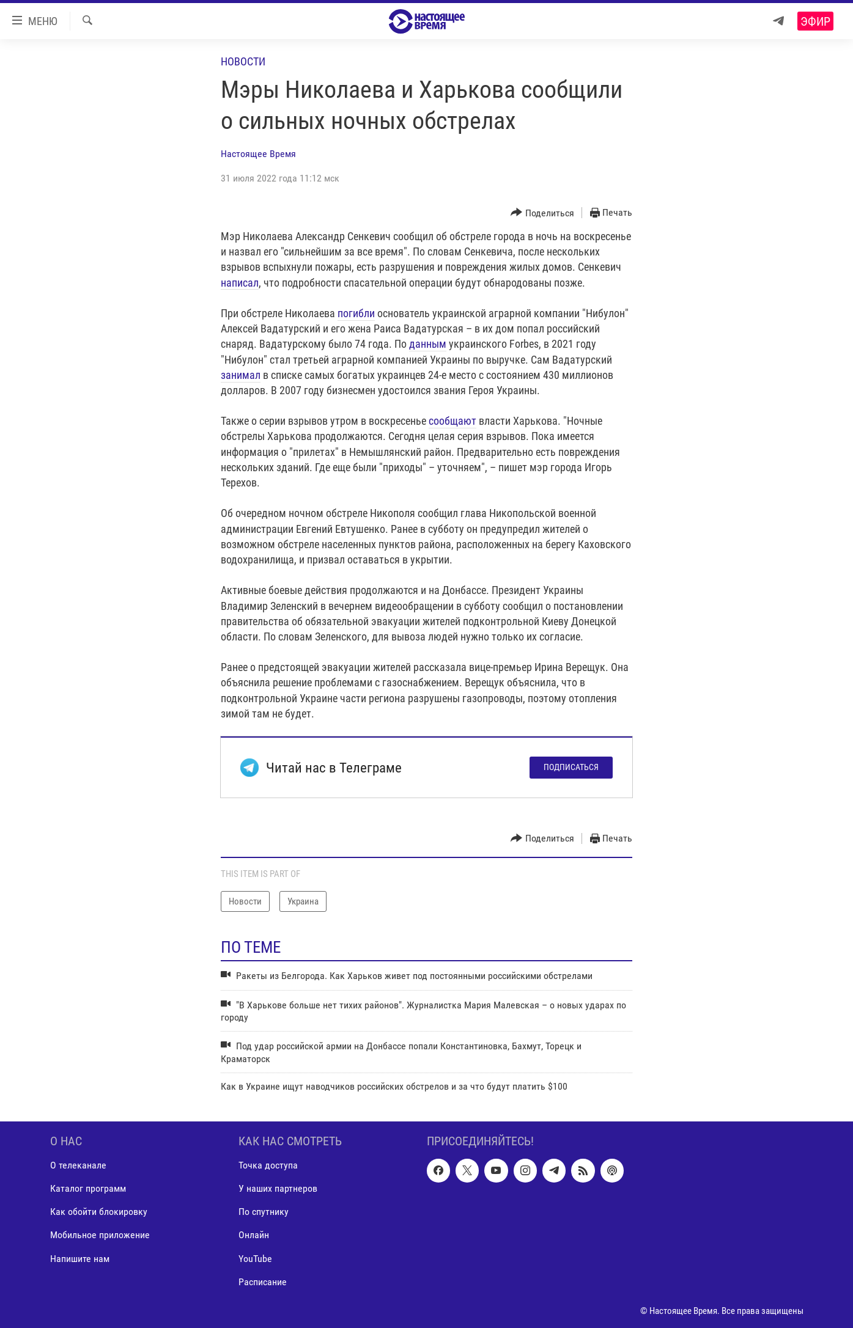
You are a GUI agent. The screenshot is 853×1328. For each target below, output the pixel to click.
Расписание (262, 1281)
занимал (240, 375)
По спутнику (263, 1211)
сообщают (452, 420)
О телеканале (78, 1165)
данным (427, 343)
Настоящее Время (258, 154)
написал (240, 282)
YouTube (255, 1258)
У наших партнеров (277, 1188)
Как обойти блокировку (98, 1211)
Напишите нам (79, 1258)
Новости (243, 61)
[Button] (542, 213)
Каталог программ (88, 1188)
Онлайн (253, 1235)
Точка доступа (268, 1165)
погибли (356, 313)
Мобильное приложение (100, 1235)
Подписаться (571, 767)
